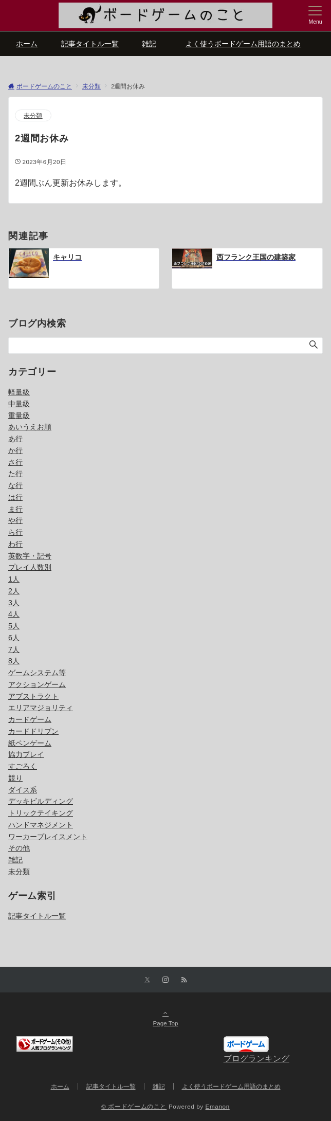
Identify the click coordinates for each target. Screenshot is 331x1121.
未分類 (33, 115)
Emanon (218, 1106)
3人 (14, 603)
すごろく (22, 766)
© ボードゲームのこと (134, 1106)
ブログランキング (256, 1058)
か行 (15, 450)
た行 (15, 473)
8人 (14, 661)
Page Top (165, 1017)
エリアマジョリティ (40, 707)
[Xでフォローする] (147, 980)
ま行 (15, 509)
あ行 (15, 439)
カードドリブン (33, 731)
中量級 (19, 404)
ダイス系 (22, 790)
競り (15, 778)
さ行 (15, 462)
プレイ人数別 (29, 567)
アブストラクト (33, 696)
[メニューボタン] (315, 15)
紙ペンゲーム (29, 743)
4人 (14, 614)
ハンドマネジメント (40, 825)
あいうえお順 (29, 427)
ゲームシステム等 (37, 672)
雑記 (15, 860)
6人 (14, 638)
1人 (14, 579)
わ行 (15, 544)
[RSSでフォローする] (184, 980)
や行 (15, 520)
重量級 (19, 415)
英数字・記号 (29, 556)
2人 (14, 591)
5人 (14, 626)
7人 (14, 649)
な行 (15, 485)
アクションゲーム (37, 684)
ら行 (15, 532)
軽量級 (19, 392)
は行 (15, 497)
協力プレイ (26, 754)
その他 (19, 848)
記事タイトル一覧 (37, 916)
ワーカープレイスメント (47, 837)
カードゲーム (29, 719)
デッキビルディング (40, 801)
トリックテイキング (40, 813)
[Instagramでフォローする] (165, 980)
